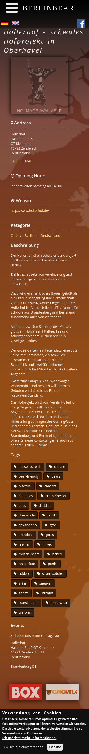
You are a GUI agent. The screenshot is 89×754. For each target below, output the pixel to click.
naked (57, 554)
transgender (28, 602)
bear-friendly (29, 476)
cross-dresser (56, 496)
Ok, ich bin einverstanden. (24, 747)
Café (14, 235)
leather (24, 544)
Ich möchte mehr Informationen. (29, 738)
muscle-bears (29, 554)
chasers (50, 486)
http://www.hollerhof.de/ (30, 210)
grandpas (26, 534)
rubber (24, 573)
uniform (25, 612)
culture (59, 466)
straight (47, 593)
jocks (50, 534)
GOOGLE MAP (21, 161)
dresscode (27, 515)
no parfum (27, 564)
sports (23, 593)
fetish (51, 515)
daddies (45, 505)
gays (53, 525)
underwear (59, 602)
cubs (22, 505)
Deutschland (50, 235)
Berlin (29, 235)
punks (52, 564)
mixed (47, 544)
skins (23, 583)
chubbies (26, 496)
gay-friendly (28, 525)
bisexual (25, 486)
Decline (55, 747)
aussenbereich (30, 466)
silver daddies (53, 573)
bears (56, 476)
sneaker (45, 583)
